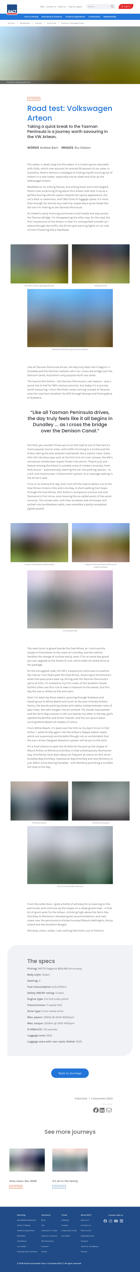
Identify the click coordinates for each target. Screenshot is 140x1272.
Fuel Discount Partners (27, 1251)
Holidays (65, 1220)
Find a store (86, 1230)
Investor (45, 1246)
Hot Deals (65, 1236)
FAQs (42, 6)
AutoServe (21, 1241)
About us (62, 6)
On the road (51, 23)
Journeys (38, 23)
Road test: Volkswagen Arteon (72, 23)
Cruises (64, 1225)
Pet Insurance (47, 1241)
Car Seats (21, 1246)
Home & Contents (49, 1236)
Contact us (51, 6)
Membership (25, 23)
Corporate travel (69, 1230)
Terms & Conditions (90, 1246)
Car (43, 1225)
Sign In (126, 6)
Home (11, 23)
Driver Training (23, 1225)
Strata (44, 1251)
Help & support (75, 6)
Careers (84, 1241)
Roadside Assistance (26, 1220)
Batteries (21, 1236)
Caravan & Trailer (49, 1230)
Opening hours (87, 1236)
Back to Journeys (70, 1073)
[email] (109, 1110)
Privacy (84, 1251)
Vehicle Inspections (26, 1230)
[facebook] (96, 1110)
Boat (43, 1220)
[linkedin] (102, 1110)
